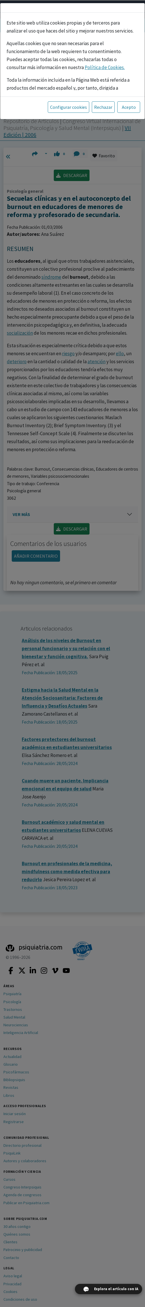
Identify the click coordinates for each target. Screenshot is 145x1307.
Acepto (129, 107)
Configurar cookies (68, 107)
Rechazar (103, 107)
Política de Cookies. (105, 67)
